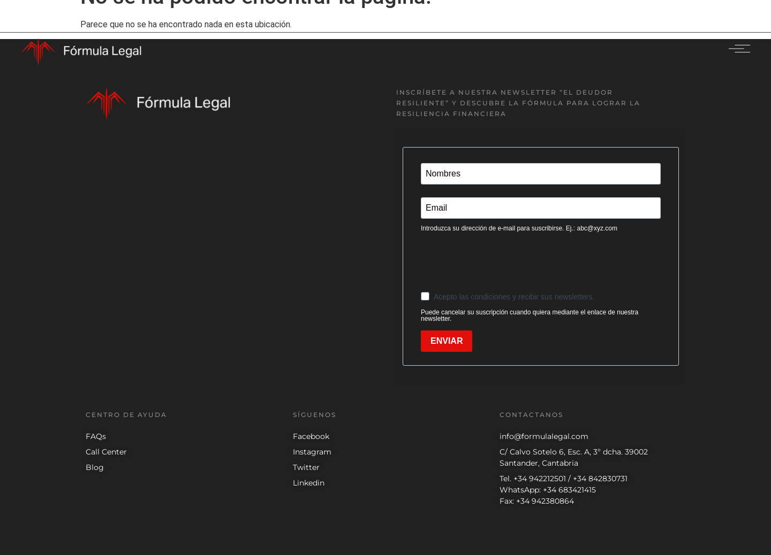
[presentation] (502, 261)
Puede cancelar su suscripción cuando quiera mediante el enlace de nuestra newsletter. (529, 315)
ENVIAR (446, 340)
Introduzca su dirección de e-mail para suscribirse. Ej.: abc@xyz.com (519, 228)
